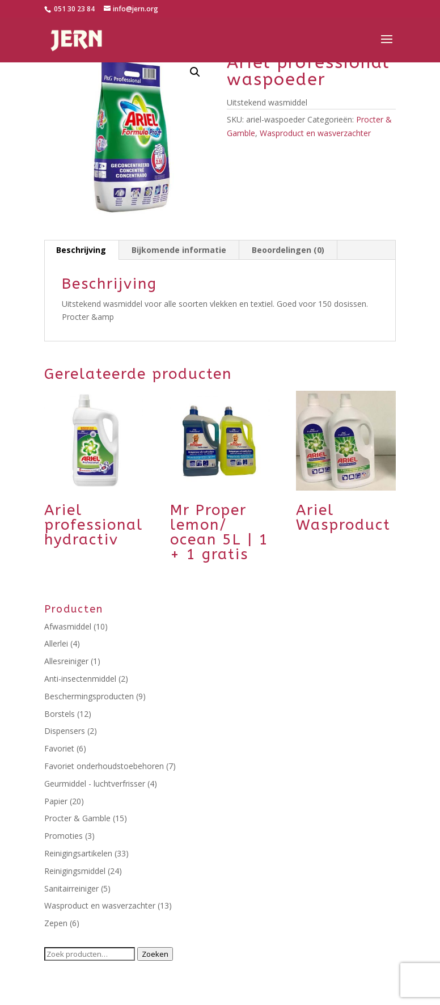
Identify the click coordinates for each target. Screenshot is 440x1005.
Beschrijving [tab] (81, 249)
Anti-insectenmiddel (80, 678)
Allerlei (56, 643)
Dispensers (64, 730)
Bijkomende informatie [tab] (179, 249)
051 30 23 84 (73, 9)
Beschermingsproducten (89, 696)
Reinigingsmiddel (74, 870)
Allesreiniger (66, 661)
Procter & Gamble (77, 818)
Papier (55, 801)
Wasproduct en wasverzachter (315, 133)
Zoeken (155, 954)
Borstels (59, 713)
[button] (195, 72)
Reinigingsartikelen (78, 853)
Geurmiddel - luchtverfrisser (94, 783)
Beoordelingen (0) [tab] (288, 249)
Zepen (55, 923)
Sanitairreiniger (71, 888)
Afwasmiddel (67, 626)
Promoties (63, 835)
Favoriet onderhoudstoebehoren (104, 766)
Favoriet (59, 748)
